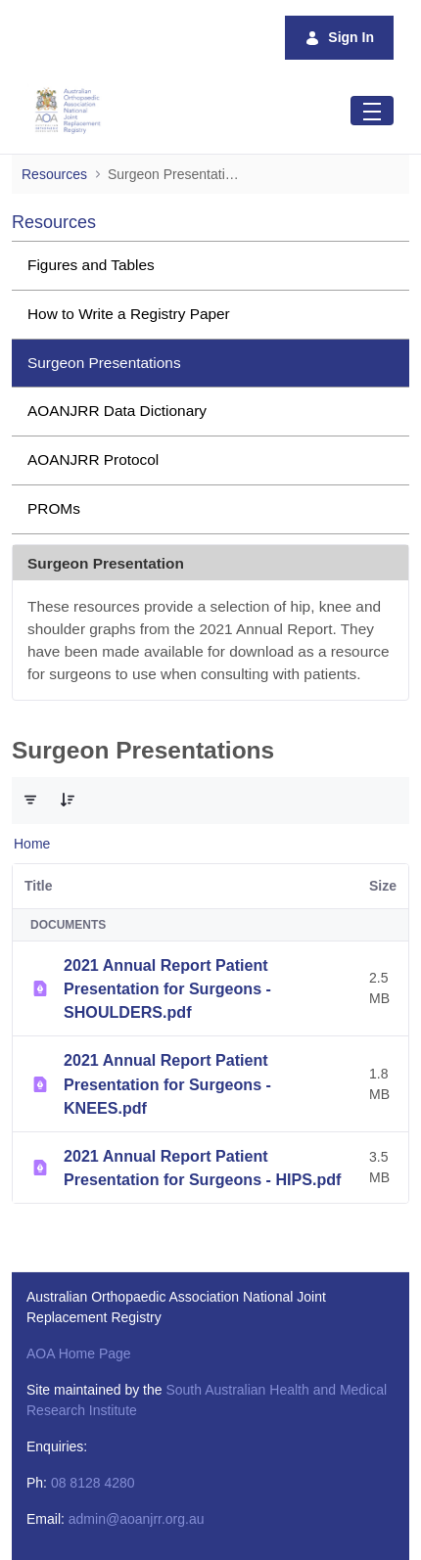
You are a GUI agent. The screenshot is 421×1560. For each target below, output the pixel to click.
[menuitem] (210, 266)
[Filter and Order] (30, 800)
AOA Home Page (78, 1353)
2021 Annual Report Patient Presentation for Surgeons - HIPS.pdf (202, 1167)
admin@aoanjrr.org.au (137, 1519)
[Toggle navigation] (372, 110)
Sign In (339, 37)
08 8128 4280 (93, 1483)
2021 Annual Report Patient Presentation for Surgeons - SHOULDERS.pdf (167, 988)
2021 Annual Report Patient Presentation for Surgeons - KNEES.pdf (167, 1083)
